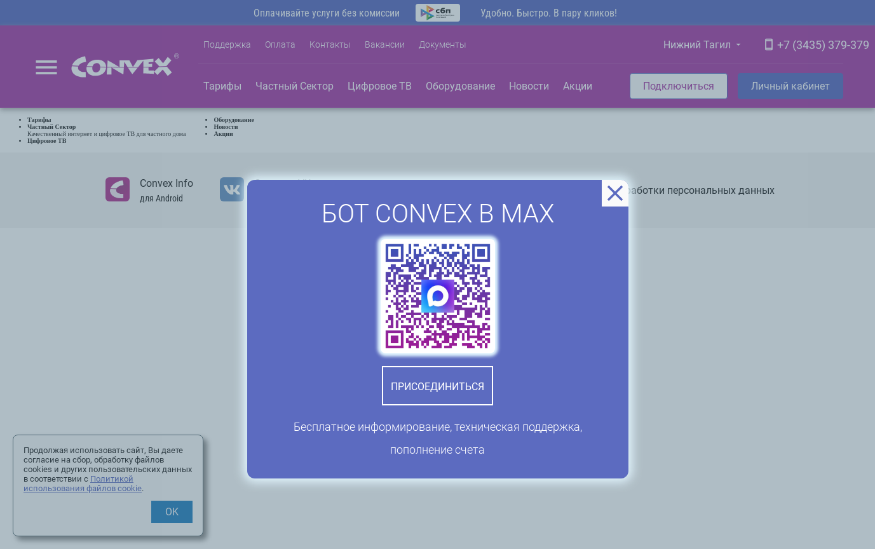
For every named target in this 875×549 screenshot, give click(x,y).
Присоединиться (437, 387)
